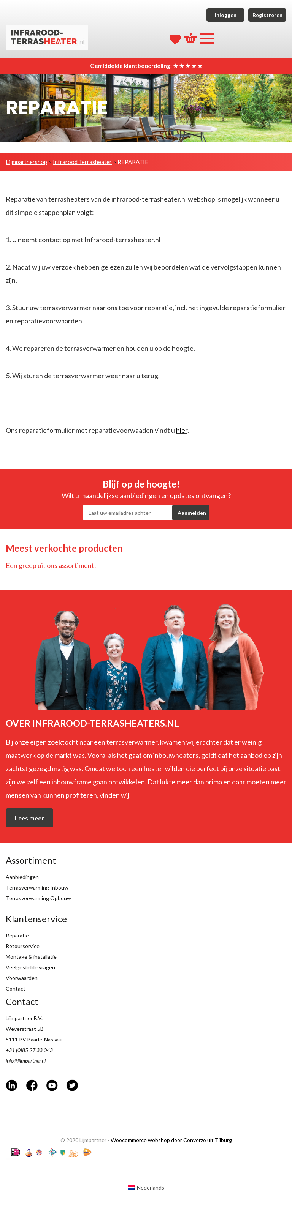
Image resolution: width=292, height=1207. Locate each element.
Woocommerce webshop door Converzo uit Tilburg (171, 1140)
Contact (15, 988)
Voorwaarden (22, 978)
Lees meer (29, 818)
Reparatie (17, 935)
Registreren (267, 15)
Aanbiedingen (22, 877)
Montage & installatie (31, 956)
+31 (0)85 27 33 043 (29, 1050)
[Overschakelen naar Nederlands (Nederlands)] (146, 1187)
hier (181, 430)
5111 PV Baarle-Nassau (34, 1039)
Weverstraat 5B (25, 1029)
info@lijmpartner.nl (26, 1060)
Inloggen (225, 15)
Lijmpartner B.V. (24, 1018)
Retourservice (23, 946)
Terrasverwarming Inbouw (37, 887)
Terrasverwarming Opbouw (38, 898)
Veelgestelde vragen (30, 967)
